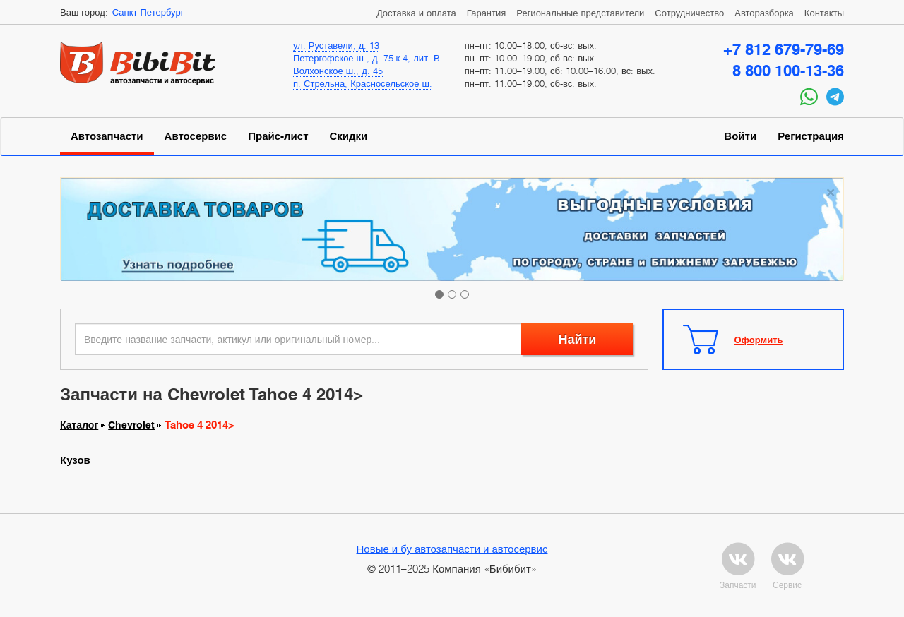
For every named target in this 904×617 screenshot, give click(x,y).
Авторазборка (764, 12)
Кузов (75, 460)
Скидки (349, 136)
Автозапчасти (107, 136)
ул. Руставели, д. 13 (336, 45)
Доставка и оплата (416, 12)
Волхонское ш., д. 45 (338, 70)
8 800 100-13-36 (788, 70)
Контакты (824, 12)
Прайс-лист (278, 136)
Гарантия (486, 12)
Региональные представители (580, 12)
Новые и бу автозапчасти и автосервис (452, 548)
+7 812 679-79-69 (783, 49)
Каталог (79, 425)
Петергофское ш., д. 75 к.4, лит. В (366, 58)
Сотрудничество (689, 12)
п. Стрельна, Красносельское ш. (362, 83)
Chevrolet (131, 425)
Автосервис (196, 136)
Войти (740, 136)
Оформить (758, 339)
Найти (577, 339)
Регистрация (811, 136)
